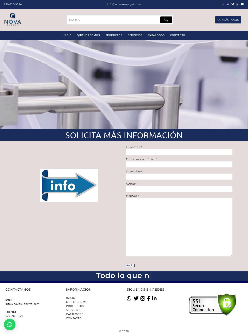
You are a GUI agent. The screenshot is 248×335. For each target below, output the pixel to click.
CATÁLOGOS (74, 314)
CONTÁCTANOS (228, 19)
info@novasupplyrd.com (22, 303)
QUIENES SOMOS (78, 301)
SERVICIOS (73, 310)
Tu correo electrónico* (179, 162)
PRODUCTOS (75, 305)
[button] (10, 324)
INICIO (70, 297)
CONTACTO (74, 318)
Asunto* (179, 186)
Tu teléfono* (179, 174)
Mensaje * (179, 230)
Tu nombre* (179, 149)
